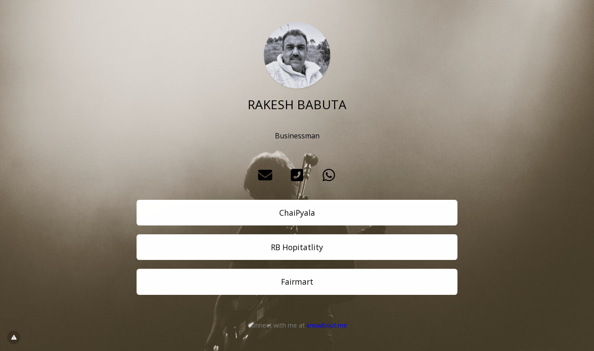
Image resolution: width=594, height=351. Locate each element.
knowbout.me (327, 325)
